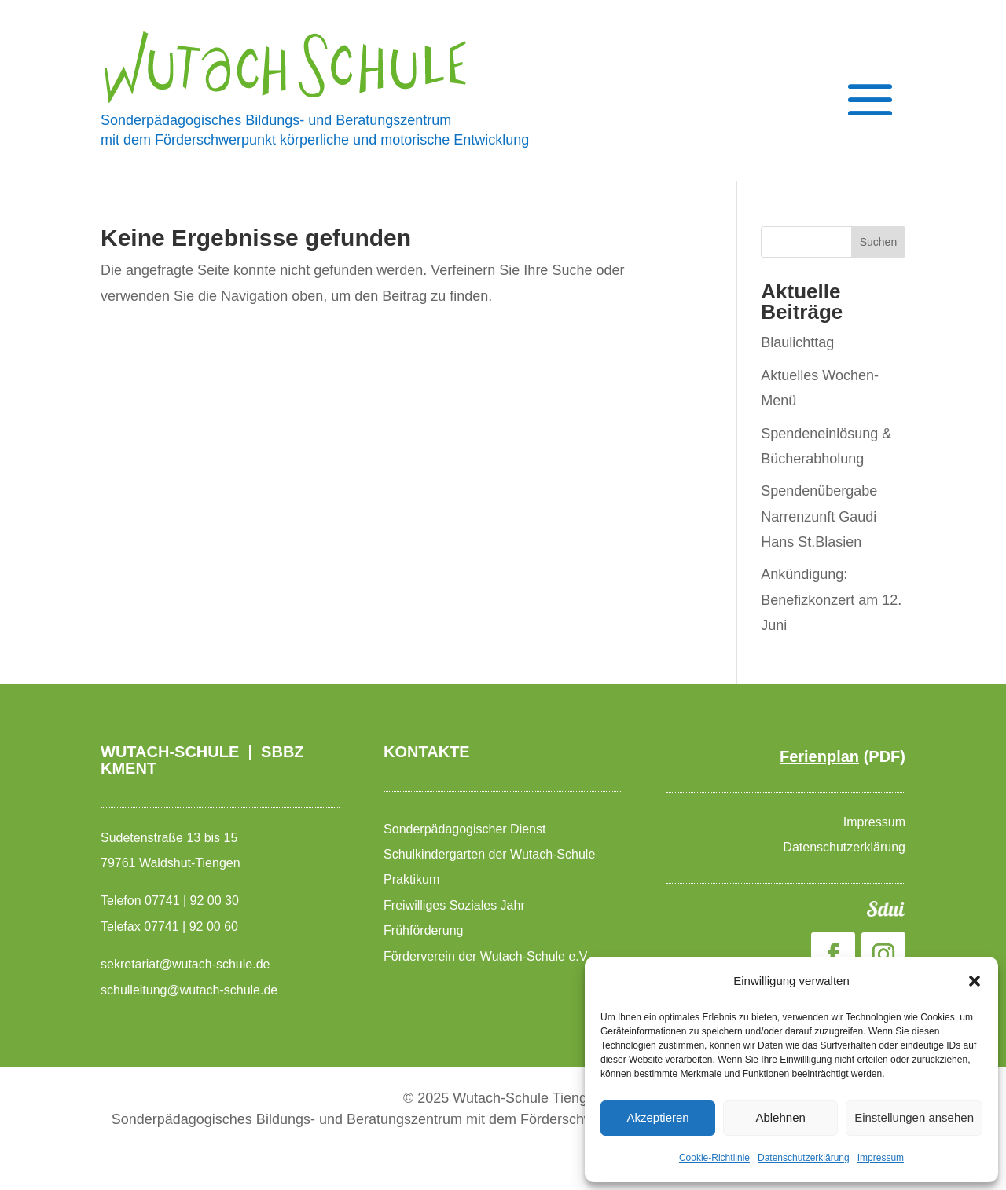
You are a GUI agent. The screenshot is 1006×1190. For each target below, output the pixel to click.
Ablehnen (780, 1117)
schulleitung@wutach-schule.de (189, 990)
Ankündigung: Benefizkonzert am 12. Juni (831, 599)
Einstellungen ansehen (914, 1117)
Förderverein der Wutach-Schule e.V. (488, 956)
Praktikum (411, 879)
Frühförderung (423, 930)
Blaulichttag (797, 342)
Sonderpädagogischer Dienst (466, 829)
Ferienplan (819, 756)
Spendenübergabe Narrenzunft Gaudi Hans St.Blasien (819, 516)
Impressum (880, 1157)
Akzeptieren (657, 1117)
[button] (974, 981)
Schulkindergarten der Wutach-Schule (491, 854)
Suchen (878, 242)
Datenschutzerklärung (804, 1157)
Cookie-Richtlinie (714, 1157)
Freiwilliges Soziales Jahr (456, 905)
